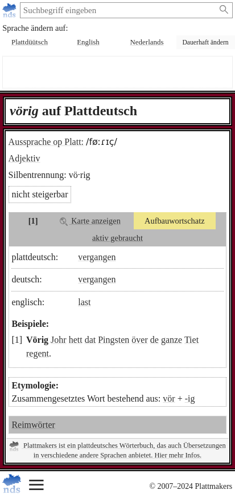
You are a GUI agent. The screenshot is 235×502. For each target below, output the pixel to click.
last (84, 302)
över (139, 340)
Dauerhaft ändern (205, 42)
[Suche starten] (224, 9)
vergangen (97, 257)
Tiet (191, 340)
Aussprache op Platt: (46, 142)
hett (76, 340)
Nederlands (147, 42)
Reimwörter (33, 425)
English (88, 42)
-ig (190, 398)
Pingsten (113, 340)
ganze (171, 340)
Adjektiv (24, 158)
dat (90, 340)
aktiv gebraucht (117, 237)
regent (37, 353)
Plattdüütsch (29, 42)
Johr (59, 340)
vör (169, 398)
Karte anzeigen (90, 221)
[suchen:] (117, 10)
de (154, 340)
